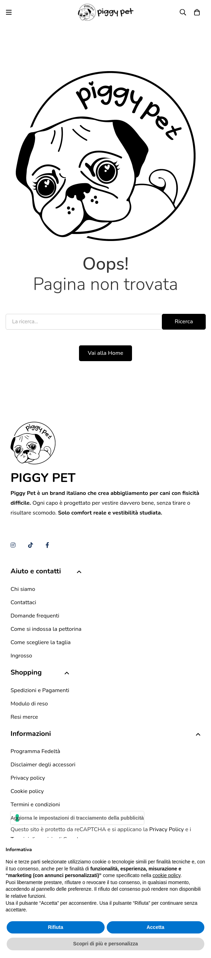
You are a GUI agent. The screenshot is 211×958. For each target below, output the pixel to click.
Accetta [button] (155, 927)
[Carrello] (197, 12)
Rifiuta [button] (55, 927)
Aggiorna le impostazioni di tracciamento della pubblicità (77, 818)
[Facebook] (47, 545)
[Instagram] (13, 545)
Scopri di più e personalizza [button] (105, 943)
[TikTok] (30, 545)
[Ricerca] (183, 12)
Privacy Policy (166, 829)
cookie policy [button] (166, 875)
